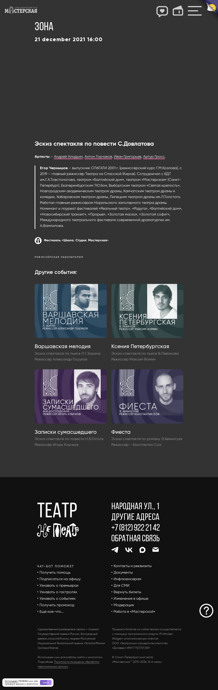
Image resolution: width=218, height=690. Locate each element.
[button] (206, 611)
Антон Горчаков (98, 157)
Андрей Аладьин (68, 157)
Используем (11, 681)
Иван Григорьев (127, 157)
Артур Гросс (154, 157)
